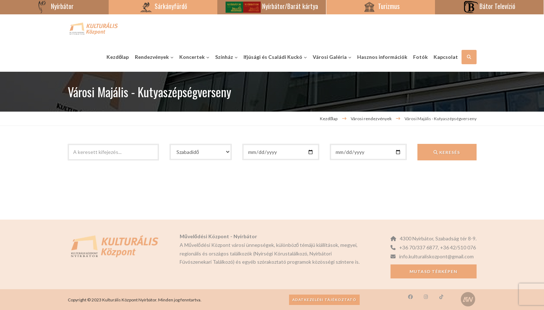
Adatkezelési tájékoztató (324, 299)
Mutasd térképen (433, 271)
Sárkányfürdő (163, 6)
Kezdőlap (329, 118)
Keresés (447, 152)
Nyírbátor (54, 6)
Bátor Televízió (489, 6)
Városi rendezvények (371, 118)
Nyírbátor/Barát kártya (272, 6)
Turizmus (380, 6)
